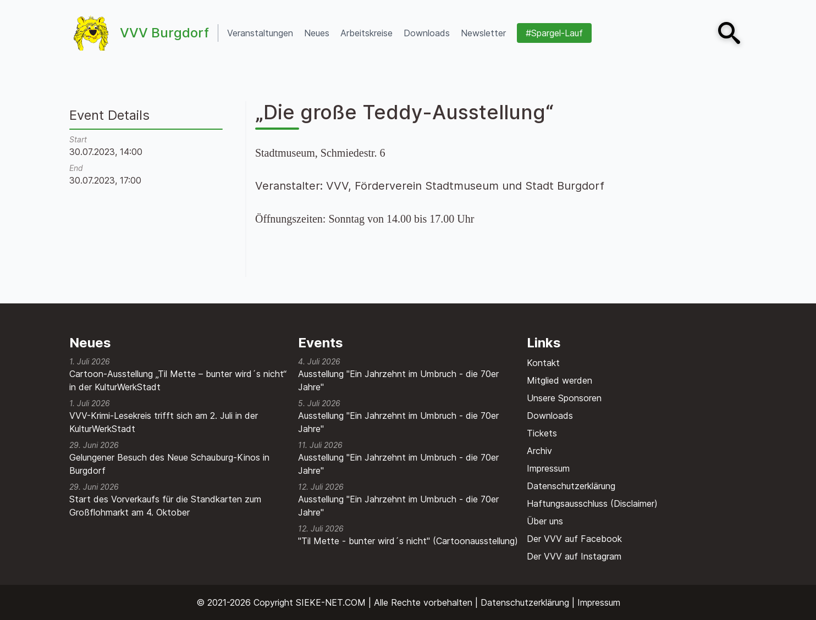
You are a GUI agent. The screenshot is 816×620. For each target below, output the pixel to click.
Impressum (548, 468)
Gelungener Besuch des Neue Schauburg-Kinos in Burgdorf (169, 464)
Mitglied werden (559, 380)
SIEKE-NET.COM (331, 602)
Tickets (542, 433)
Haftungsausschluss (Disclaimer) (592, 503)
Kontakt (543, 362)
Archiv (539, 450)
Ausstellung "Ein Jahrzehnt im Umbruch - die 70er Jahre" (398, 380)
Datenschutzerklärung (571, 485)
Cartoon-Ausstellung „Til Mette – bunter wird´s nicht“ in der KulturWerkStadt (177, 380)
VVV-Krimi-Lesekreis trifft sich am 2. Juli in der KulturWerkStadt (163, 422)
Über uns (545, 521)
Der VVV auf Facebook (574, 538)
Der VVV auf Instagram (574, 556)
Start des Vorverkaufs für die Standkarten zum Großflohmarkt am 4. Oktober (165, 506)
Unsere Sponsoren (564, 397)
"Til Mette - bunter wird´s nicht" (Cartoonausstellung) (408, 540)
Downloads (550, 415)
